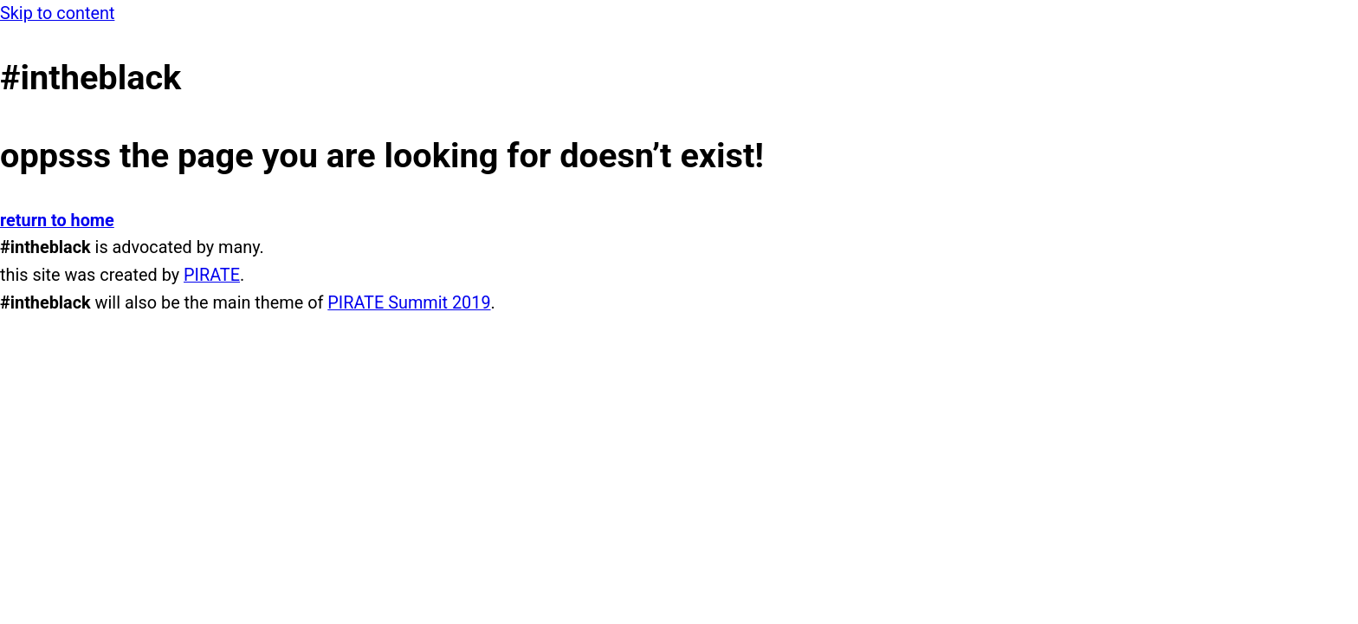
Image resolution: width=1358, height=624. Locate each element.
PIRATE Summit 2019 (408, 303)
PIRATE (212, 275)
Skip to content (57, 13)
